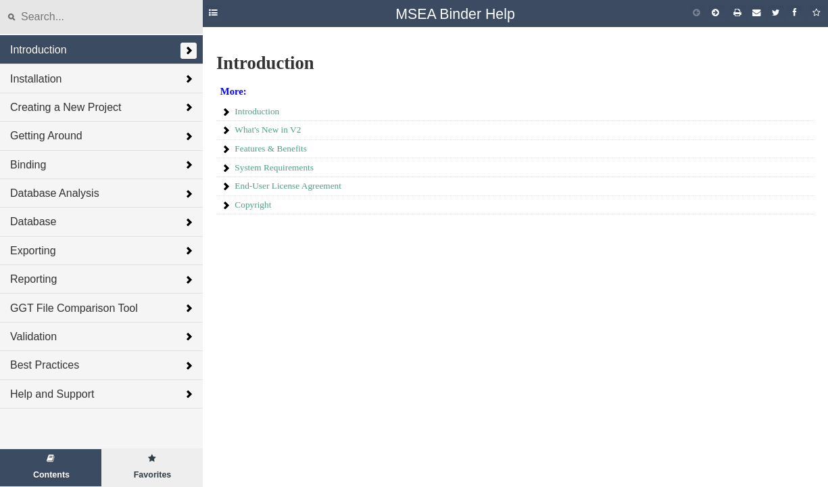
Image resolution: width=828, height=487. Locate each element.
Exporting (33, 250)
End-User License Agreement (288, 186)
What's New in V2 (268, 129)
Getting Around (46, 135)
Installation (36, 79)
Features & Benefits (271, 148)
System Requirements (274, 167)
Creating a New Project (66, 107)
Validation (33, 336)
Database (33, 221)
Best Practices (44, 365)
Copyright (253, 205)
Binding (28, 164)
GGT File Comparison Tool (74, 308)
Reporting (33, 279)
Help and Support (52, 394)
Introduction (38, 49)
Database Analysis (54, 193)
